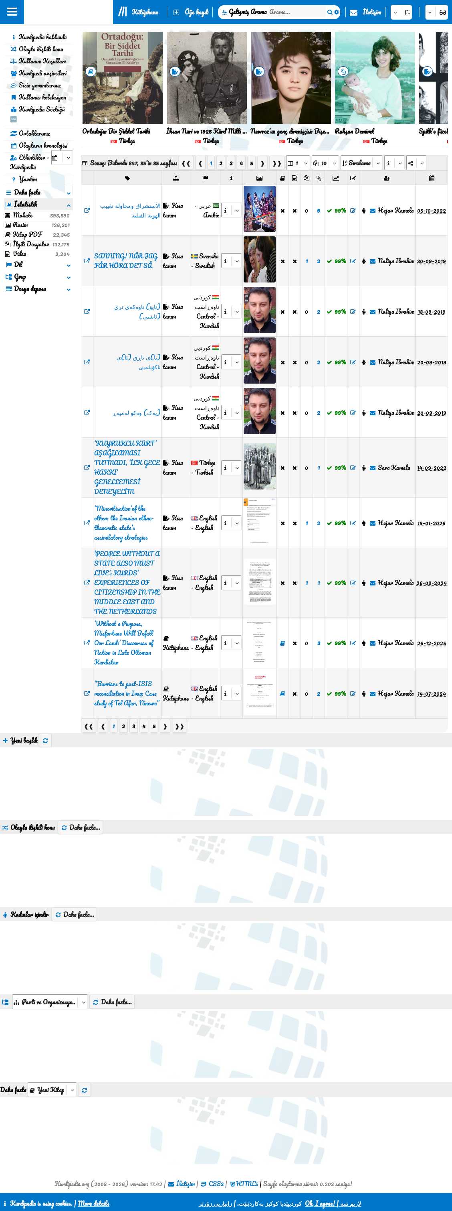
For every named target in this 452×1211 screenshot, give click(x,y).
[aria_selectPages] (298, 163)
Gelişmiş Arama (247, 11)
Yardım (23, 179)
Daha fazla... (80, 827)
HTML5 (247, 1184)
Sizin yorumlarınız (35, 85)
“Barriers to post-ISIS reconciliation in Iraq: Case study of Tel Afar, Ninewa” (126, 693)
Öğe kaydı (196, 12)
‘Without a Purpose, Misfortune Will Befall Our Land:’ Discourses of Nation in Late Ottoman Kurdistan (123, 643)
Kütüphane (145, 12)
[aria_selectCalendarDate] (62, 157)
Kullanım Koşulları (38, 61)
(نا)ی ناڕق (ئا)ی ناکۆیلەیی (139, 362)
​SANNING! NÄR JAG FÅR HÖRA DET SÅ (125, 260)
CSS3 (216, 1184)
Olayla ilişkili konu (36, 49)
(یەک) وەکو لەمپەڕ (137, 412)
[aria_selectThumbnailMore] (52, 1090)
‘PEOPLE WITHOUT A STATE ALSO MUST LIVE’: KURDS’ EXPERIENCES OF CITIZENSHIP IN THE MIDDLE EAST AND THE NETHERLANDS (127, 582)
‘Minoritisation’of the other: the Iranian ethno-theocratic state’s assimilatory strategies (124, 523)
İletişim (372, 12)
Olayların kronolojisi (38, 145)
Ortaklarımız (30, 133)
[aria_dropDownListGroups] (49, 1002)
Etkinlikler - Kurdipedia (29, 162)
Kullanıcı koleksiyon (38, 97)
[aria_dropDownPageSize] (325, 163)
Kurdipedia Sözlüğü (37, 114)
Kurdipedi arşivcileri (38, 73)
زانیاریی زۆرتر (215, 1203)
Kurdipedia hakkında (38, 37)
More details (93, 1203)
